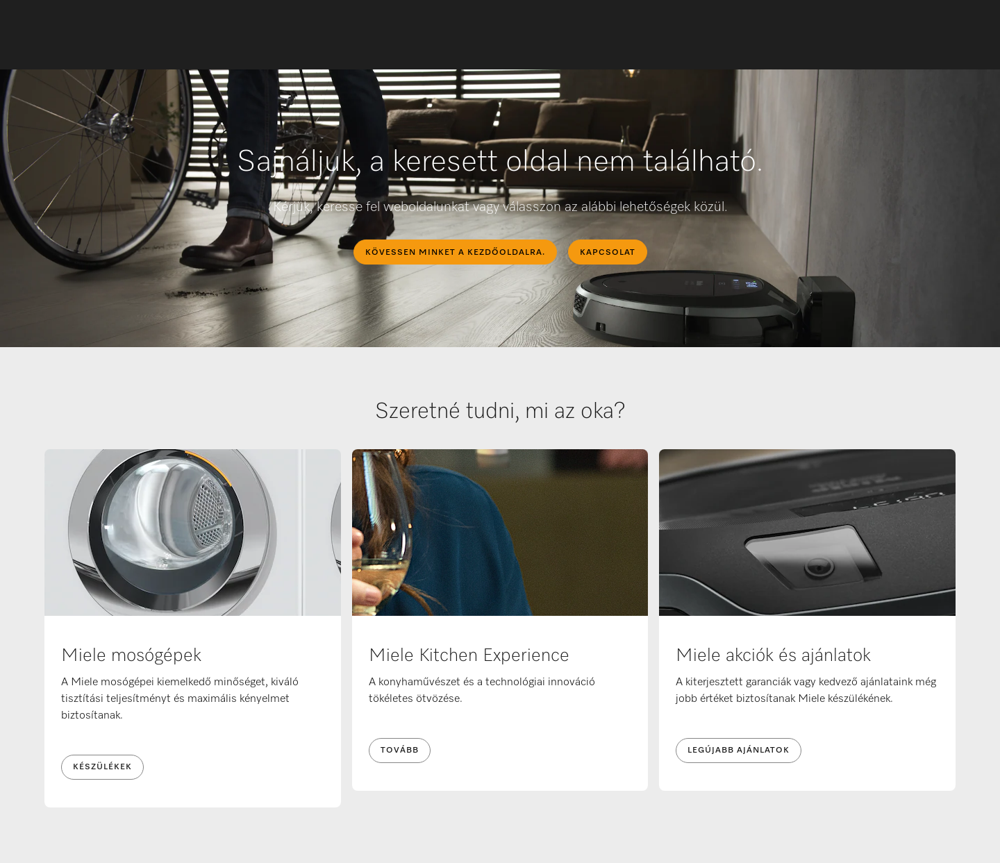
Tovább (400, 750)
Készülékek (102, 767)
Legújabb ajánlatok (739, 750)
